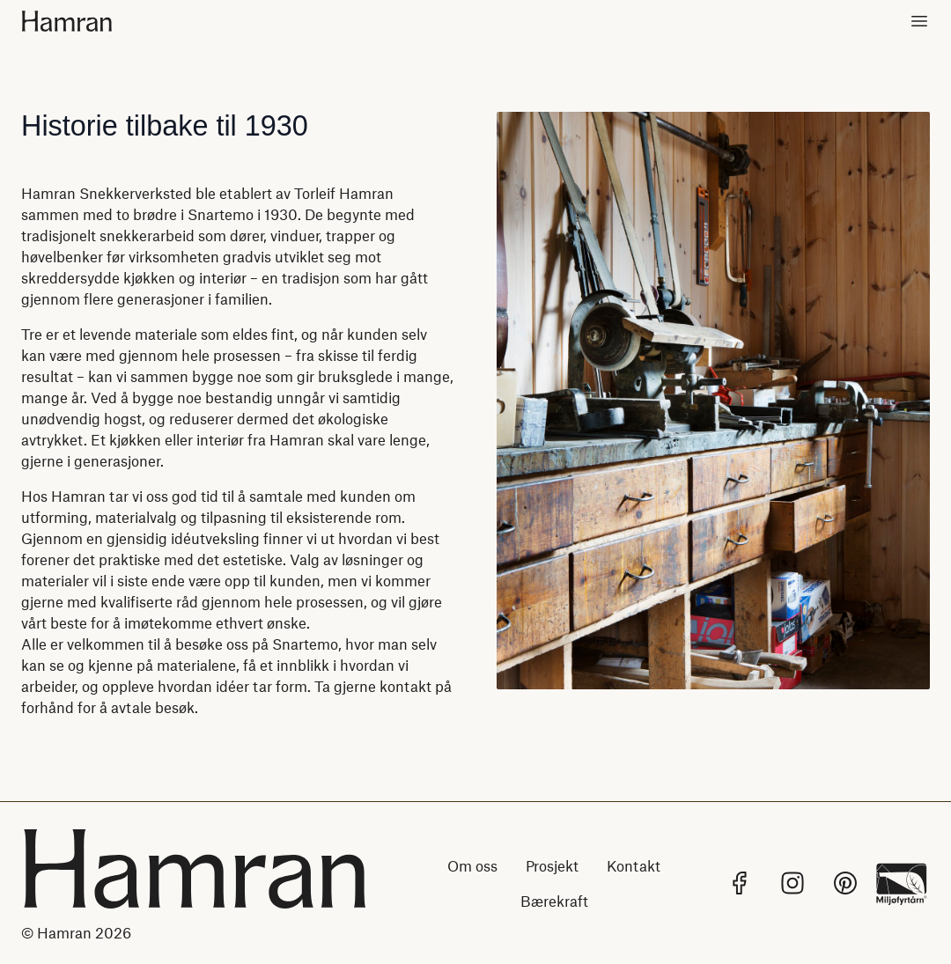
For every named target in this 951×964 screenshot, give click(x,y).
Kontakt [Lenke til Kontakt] (633, 865)
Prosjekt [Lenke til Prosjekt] (552, 865)
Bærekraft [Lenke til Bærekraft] (554, 900)
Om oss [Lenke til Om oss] (472, 865)
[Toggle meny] (919, 21)
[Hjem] (80, 21)
